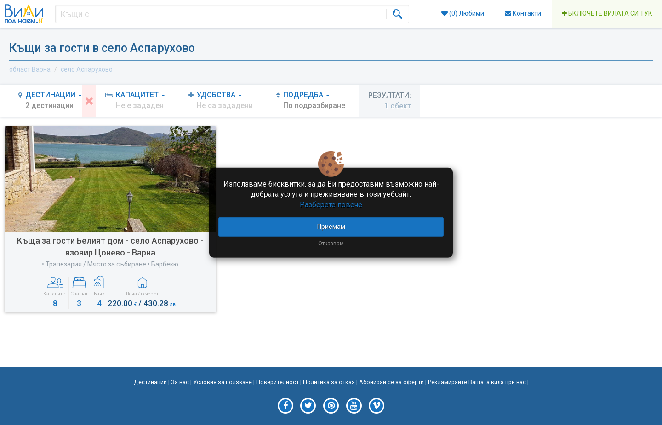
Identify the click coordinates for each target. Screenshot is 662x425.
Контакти (523, 13)
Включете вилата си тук (607, 13)
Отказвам (331, 243)
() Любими (462, 13)
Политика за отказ (329, 382)
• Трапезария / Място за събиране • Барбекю (110, 264)
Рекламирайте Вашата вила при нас (477, 382)
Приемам (331, 226)
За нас (180, 382)
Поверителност (277, 382)
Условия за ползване (222, 382)
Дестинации (150, 382)
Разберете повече (331, 204)
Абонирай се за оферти (391, 382)
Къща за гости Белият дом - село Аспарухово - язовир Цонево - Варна (110, 246)
